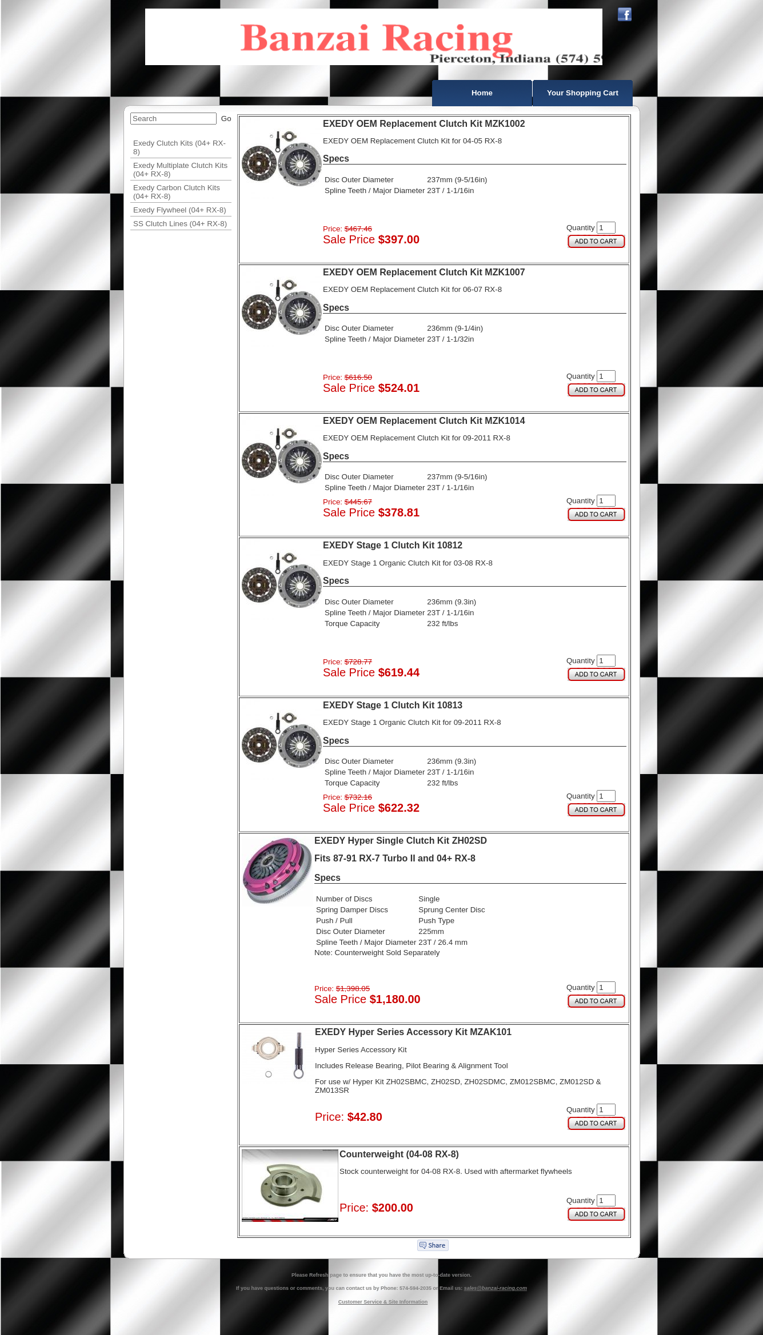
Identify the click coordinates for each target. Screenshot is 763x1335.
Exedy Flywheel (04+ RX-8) (179, 210)
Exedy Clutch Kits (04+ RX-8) (179, 147)
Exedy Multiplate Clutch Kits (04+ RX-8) (180, 169)
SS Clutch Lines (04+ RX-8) (180, 223)
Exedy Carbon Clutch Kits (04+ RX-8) (176, 192)
